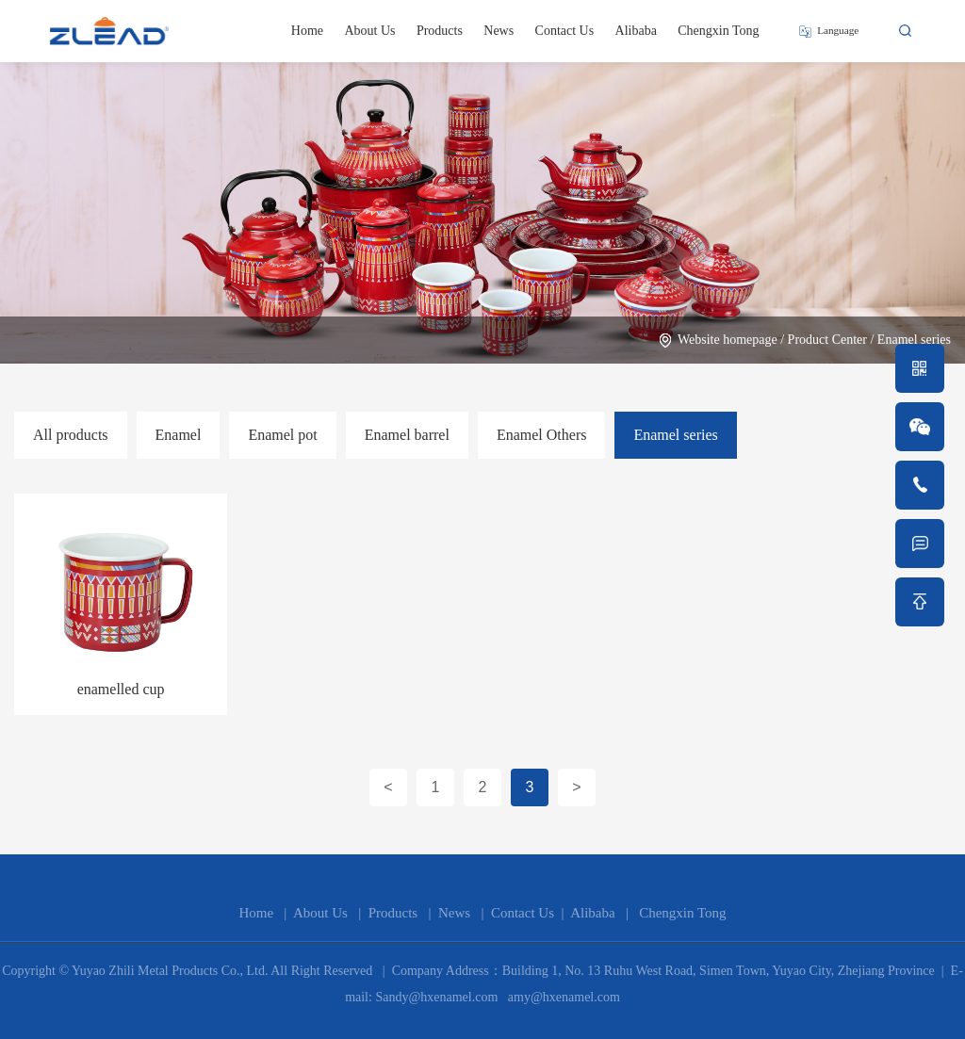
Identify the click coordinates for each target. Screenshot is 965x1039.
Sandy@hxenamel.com (435, 997)
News (498, 31)
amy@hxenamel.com (562, 997)
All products (70, 435)
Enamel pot (282, 435)
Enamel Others (542, 435)
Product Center (827, 340)
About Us (369, 31)
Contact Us (565, 31)
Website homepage (727, 340)
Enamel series (914, 340)
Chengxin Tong (718, 31)
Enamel (178, 435)
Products (440, 31)
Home (307, 31)
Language (838, 30)
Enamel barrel (407, 435)
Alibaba (636, 31)
